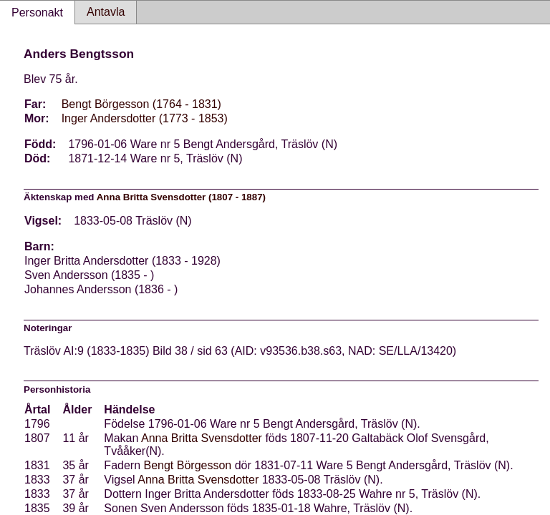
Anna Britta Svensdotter (201, 438)
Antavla (106, 12)
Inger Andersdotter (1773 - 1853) (145, 118)
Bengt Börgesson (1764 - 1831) (141, 104)
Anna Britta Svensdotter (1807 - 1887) (181, 197)
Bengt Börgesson (188, 465)
